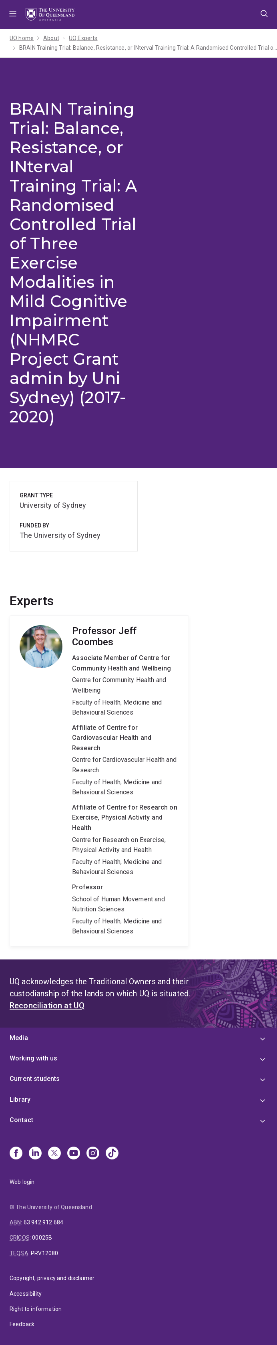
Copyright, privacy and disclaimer (52, 1278)
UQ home (22, 38)
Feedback (22, 1324)
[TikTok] (112, 1153)
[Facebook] (16, 1153)
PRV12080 (44, 1253)
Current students (35, 1078)
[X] (54, 1153)
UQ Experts (83, 38)
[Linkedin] (35, 1153)
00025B (42, 1237)
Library (20, 1099)
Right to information (36, 1309)
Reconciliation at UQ (47, 1005)
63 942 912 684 (43, 1222)
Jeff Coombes (99, 781)
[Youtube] (73, 1153)
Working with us (33, 1058)
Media (19, 1038)
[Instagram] (92, 1153)
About (51, 38)
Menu (13, 14)
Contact (21, 1120)
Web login (22, 1182)
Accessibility (26, 1293)
